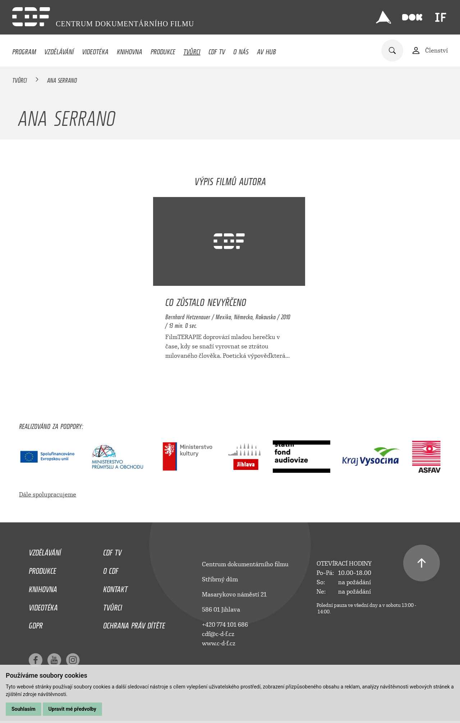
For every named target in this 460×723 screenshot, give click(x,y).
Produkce (163, 50)
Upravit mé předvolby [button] (72, 709)
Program (24, 50)
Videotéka (95, 50)
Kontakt (115, 587)
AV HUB (266, 50)
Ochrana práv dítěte (134, 623)
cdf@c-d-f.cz (218, 634)
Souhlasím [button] (24, 709)
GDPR (36, 623)
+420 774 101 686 (225, 624)
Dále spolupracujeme (47, 494)
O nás (241, 50)
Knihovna (129, 50)
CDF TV (216, 50)
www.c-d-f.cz (218, 643)
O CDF (110, 569)
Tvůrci (191, 50)
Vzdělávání (59, 50)
